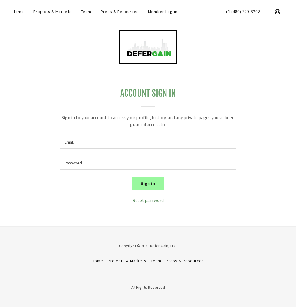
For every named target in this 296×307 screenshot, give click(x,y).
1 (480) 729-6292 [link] (244, 11)
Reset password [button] (148, 200)
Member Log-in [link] (162, 11)
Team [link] (86, 11)
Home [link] (18, 11)
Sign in (148, 183)
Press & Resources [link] (120, 11)
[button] (277, 11)
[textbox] (148, 142)
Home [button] (97, 260)
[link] (148, 46)
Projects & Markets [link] (52, 11)
